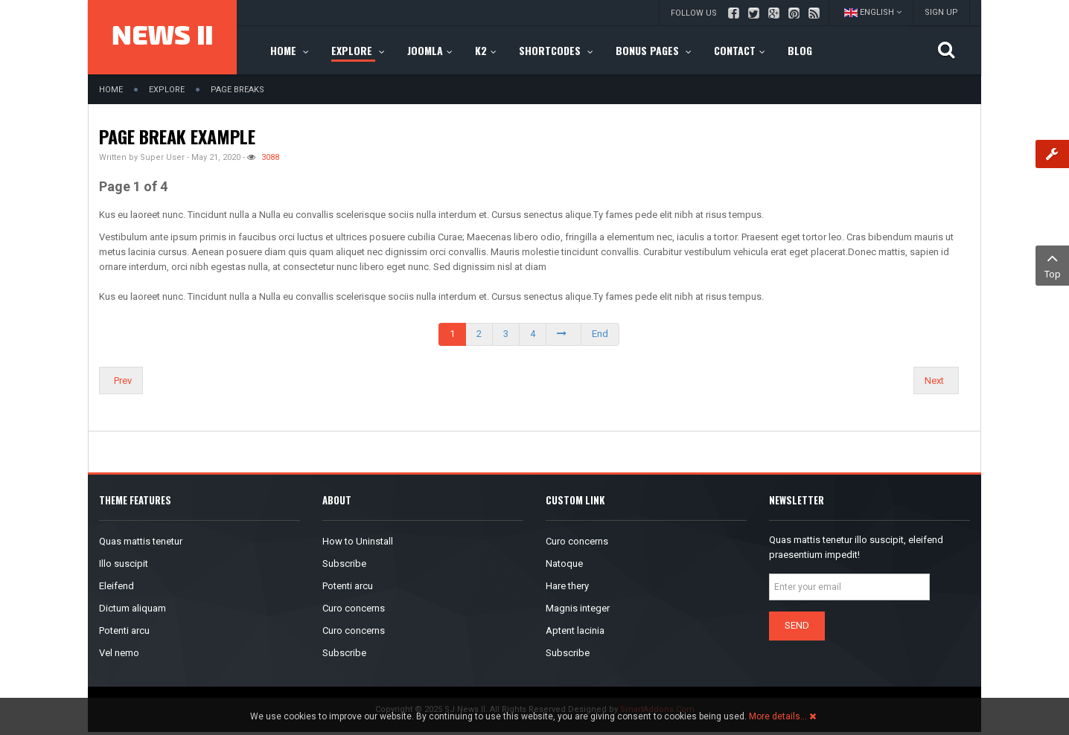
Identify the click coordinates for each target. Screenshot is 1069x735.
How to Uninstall (357, 541)
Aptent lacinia (575, 630)
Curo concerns (353, 608)
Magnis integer (578, 608)
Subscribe (344, 563)
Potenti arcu (124, 630)
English (873, 12)
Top (1052, 264)
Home (111, 89)
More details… (778, 716)
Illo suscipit (123, 563)
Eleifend (116, 585)
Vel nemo (119, 652)
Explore (167, 89)
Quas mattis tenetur (140, 541)
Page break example (177, 136)
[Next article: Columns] (936, 380)
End (600, 333)
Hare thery (567, 585)
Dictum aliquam (132, 608)
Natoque (564, 563)
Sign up (941, 12)
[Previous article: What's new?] (121, 380)
